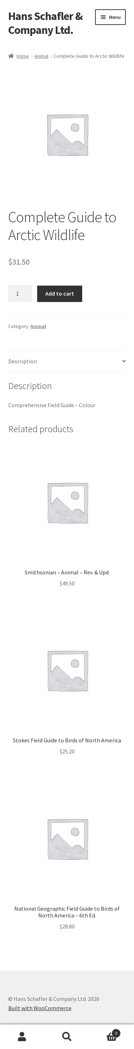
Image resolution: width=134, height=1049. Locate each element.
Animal (41, 56)
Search (67, 1037)
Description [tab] (22, 361)
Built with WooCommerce (39, 1008)
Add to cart (59, 293)
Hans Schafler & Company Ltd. (45, 23)
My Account (22, 1037)
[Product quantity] (20, 294)
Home (22, 56)
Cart (105, 1031)
